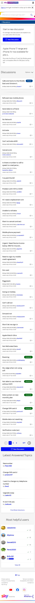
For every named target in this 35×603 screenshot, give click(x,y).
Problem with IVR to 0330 (12, 189)
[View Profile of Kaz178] (19, 122)
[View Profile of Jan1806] (19, 192)
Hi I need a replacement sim (13, 200)
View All (17, 565)
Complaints (4, 582)
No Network (7, 119)
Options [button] (27, 72)
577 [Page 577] (24, 443)
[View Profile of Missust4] (19, 101)
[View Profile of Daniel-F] (19, 86)
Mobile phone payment (11, 232)
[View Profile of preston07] (20, 411)
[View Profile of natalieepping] (21, 360)
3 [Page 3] (16, 443)
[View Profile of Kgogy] (18, 202)
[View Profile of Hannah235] (20, 387)
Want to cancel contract (11, 221)
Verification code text (11, 430)
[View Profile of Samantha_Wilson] (7, 170)
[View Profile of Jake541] (19, 181)
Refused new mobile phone (13, 98)
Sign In (32, 3)
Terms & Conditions (28, 579)
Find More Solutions (17, 510)
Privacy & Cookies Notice (8, 581)
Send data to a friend (10, 109)
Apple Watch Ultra (9, 335)
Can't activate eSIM (9, 141)
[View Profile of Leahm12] (8, 495)
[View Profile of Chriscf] (19, 213)
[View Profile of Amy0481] (19, 422)
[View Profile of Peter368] (8, 466)
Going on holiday (9, 292)
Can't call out (7, 303)
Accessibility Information (27, 581)
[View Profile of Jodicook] (8, 504)
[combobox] (16, 15)
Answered (28, 357)
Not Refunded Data (10, 346)
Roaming (5, 357)
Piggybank (6, 281)
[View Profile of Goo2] (7, 486)
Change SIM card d (9, 408)
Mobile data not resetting (12, 419)
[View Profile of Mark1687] (19, 338)
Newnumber (8, 463)
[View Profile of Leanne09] (19, 273)
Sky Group (4, 584)
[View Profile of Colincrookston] (6, 155)
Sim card (5, 270)
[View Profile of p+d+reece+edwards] (8, 113)
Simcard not (7, 314)
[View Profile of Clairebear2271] (20, 306)
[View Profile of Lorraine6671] (20, 235)
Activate (5, 130)
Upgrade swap (8, 493)
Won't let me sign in (10, 324)
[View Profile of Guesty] (18, 284)
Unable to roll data (9, 211)
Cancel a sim (7, 150)
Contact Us (30, 582)
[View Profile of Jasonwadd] (20, 327)
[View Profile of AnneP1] (19, 349)
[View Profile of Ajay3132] (19, 249)
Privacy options (5, 579)
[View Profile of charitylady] (19, 295)
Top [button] (18, 575)
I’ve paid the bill (8, 178)
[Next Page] (29, 443)
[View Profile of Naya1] (18, 400)
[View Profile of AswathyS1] (20, 262)
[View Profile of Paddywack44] (21, 316)
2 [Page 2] (13, 443)
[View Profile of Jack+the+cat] (21, 224)
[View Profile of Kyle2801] (18, 373)
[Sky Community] (11, 2)
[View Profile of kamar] (18, 133)
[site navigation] (2, 3)
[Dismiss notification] (32, 7)
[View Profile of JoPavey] (19, 433)
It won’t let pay (9, 502)
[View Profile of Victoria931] (20, 144)
